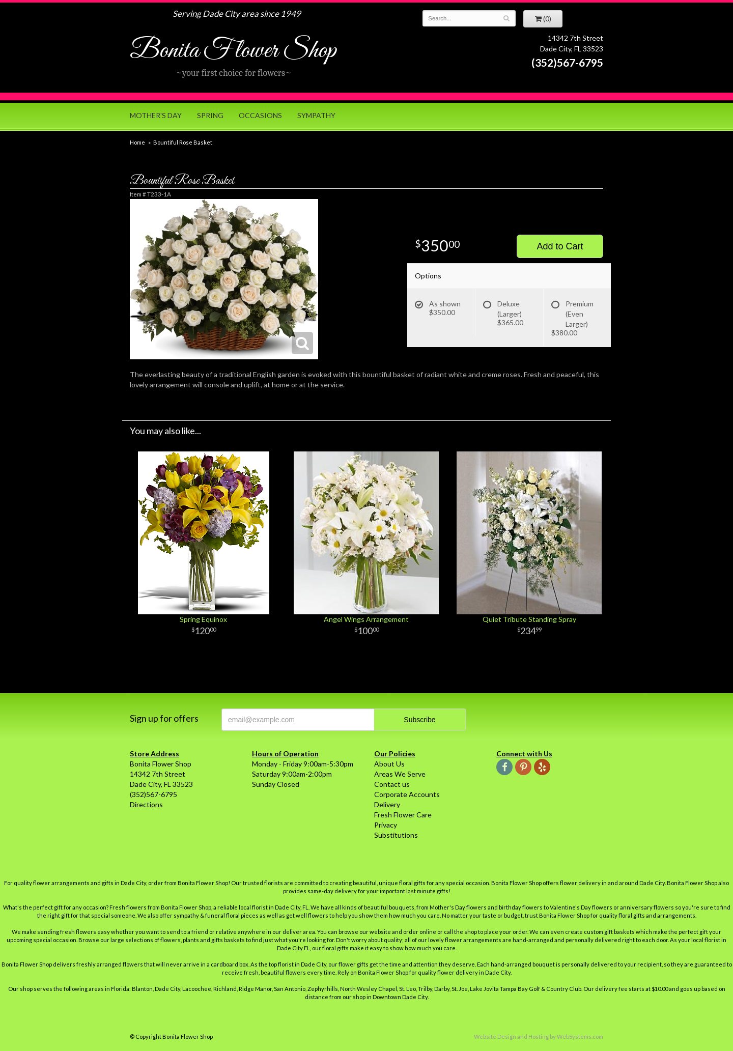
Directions (146, 804)
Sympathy (316, 115)
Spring (210, 115)
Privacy (385, 824)
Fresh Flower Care (403, 814)
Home (137, 142)
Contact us (392, 784)
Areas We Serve (400, 774)
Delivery (387, 804)
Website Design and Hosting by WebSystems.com (538, 1036)
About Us (389, 763)
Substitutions (396, 835)
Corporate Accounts (407, 794)
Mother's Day (156, 115)
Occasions (260, 115)
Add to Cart (560, 246)
